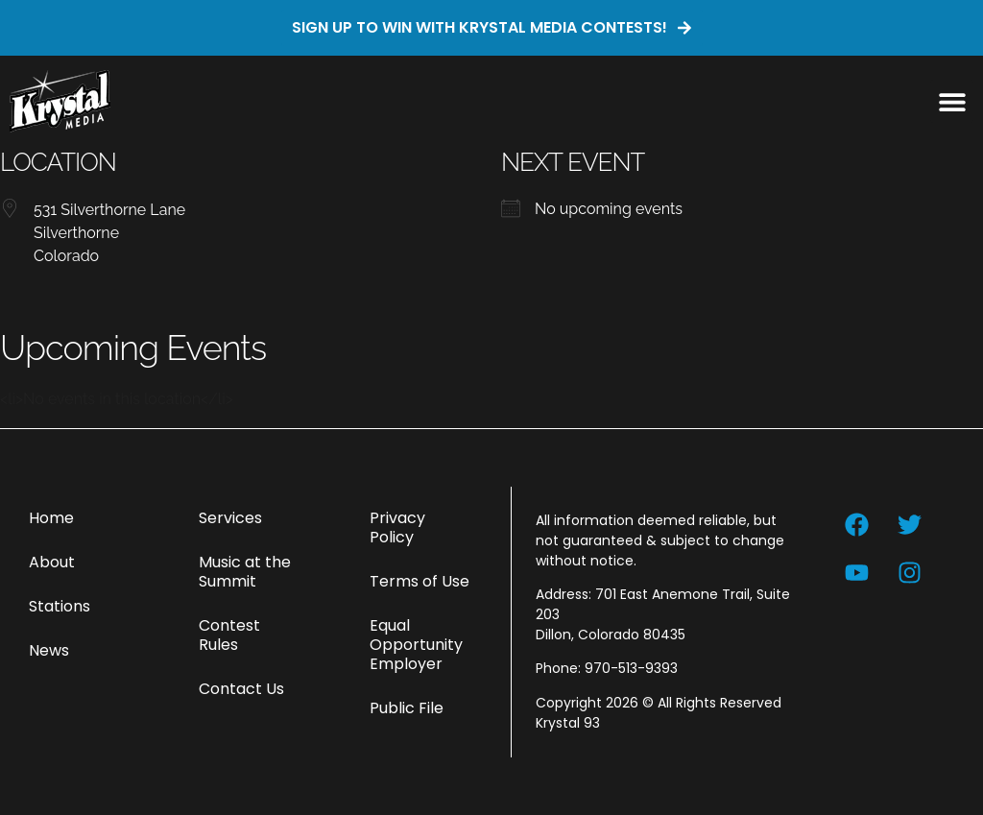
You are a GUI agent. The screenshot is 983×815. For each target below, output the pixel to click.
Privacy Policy (397, 527)
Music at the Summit (245, 571)
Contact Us (241, 689)
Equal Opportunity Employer (416, 644)
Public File (407, 708)
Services (230, 518)
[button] (951, 101)
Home (51, 518)
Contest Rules (229, 635)
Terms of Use (419, 581)
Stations (59, 606)
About (52, 562)
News (49, 650)
